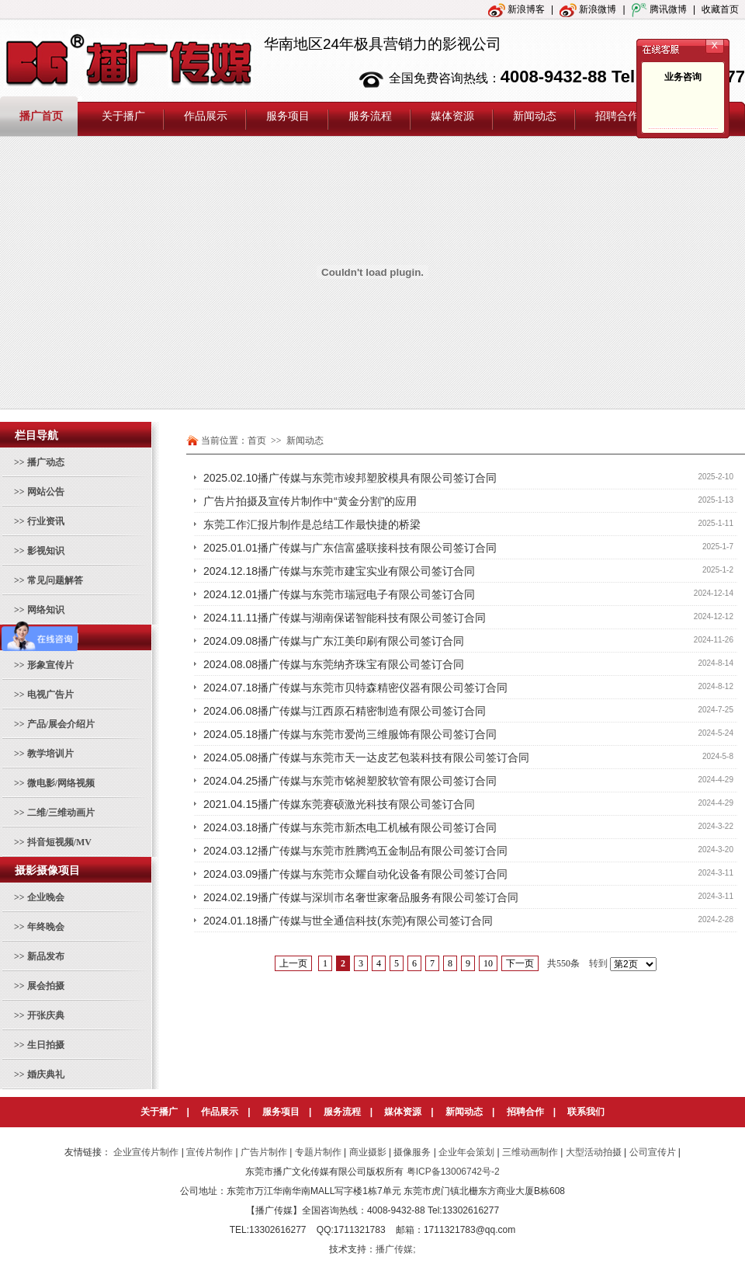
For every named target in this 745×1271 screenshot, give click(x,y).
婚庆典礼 (45, 1074)
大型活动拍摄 (594, 1152)
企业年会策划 (466, 1152)
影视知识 (45, 550)
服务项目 (281, 1111)
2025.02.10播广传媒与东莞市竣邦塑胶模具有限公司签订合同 (350, 478)
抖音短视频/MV (59, 842)
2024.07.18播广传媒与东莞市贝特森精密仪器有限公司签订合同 (355, 687)
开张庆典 (45, 1015)
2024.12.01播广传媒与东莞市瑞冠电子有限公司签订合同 (339, 594)
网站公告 (45, 491)
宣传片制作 (209, 1152)
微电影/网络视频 (61, 783)
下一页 (520, 963)
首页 (257, 440)
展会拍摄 (45, 985)
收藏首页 (720, 9)
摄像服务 (412, 1152)
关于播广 (159, 1111)
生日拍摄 (45, 1044)
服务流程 (342, 1111)
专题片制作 (318, 1152)
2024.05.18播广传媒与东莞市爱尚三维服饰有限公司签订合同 (350, 734)
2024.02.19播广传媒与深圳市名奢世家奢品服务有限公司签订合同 (360, 897)
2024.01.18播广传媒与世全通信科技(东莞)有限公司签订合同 (348, 920)
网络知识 (45, 609)
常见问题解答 (55, 580)
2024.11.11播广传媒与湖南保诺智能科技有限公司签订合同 (344, 617)
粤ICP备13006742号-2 (453, 1171)
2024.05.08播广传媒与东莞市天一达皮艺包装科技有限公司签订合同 (366, 757)
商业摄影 (367, 1152)
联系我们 (586, 1111)
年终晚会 (45, 926)
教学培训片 (50, 753)
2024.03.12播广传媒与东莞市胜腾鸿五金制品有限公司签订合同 (355, 850)
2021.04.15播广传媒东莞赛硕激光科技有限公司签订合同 (339, 804)
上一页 (293, 963)
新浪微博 (588, 9)
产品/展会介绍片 (61, 724)
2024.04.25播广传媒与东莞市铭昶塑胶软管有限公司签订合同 (350, 781)
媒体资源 (402, 1111)
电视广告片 (50, 694)
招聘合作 (525, 1111)
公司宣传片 (652, 1152)
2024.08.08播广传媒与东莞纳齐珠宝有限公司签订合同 (333, 664)
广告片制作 (264, 1152)
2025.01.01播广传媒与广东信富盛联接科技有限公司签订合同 (350, 547)
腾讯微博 (659, 9)
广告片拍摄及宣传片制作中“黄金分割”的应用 (310, 501)
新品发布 (45, 956)
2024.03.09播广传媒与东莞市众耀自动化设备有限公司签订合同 (355, 874)
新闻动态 (464, 1111)
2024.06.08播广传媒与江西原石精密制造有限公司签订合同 (344, 711)
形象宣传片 (50, 665)
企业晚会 (45, 897)
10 (488, 963)
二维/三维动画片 (61, 812)
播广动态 (45, 462)
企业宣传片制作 (145, 1152)
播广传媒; (395, 1249)
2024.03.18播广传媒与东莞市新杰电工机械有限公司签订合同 (350, 827)
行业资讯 (45, 521)
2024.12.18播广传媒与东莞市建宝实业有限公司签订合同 (339, 571)
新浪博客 (516, 9)
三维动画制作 (530, 1152)
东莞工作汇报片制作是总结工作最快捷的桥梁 (312, 524)
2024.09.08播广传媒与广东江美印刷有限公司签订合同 (333, 641)
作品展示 (219, 1111)
